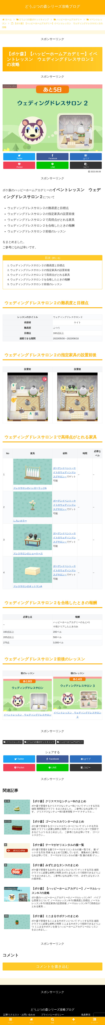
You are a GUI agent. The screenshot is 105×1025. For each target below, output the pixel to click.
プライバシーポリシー (52, 1014)
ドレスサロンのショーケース (28, 553)
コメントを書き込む (52, 968)
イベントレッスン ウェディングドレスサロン (27, 715)
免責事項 (85, 1014)
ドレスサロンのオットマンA (27, 586)
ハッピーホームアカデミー (70, 742)
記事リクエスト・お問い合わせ (19, 1014)
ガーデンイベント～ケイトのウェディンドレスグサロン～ (64, 472)
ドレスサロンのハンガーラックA (30, 488)
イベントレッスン (13, 742)
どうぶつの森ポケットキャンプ (39, 742)
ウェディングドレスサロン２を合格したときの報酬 (40, 279)
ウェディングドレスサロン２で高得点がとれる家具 (40, 274)
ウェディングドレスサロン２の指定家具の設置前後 (40, 270)
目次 (48, 257)
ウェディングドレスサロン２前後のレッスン (37, 284)
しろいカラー (20, 521)
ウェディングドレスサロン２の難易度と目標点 (38, 265)
